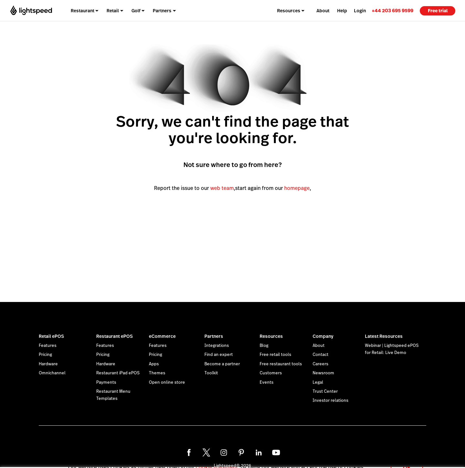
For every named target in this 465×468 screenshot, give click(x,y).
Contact (320, 355)
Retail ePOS (51, 336)
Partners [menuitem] (162, 10)
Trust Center (325, 391)
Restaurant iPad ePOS (118, 373)
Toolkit (211, 373)
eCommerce (162, 336)
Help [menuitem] (342, 10)
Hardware (48, 364)
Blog (264, 345)
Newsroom (323, 373)
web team (222, 188)
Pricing (45, 355)
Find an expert (218, 355)
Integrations (216, 345)
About (319, 345)
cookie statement (217, 459)
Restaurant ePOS (114, 336)
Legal (318, 382)
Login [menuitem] (360, 10)
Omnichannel (52, 373)
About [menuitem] (322, 10)
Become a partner (222, 364)
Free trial (438, 10)
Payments (106, 382)
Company (323, 336)
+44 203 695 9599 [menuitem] (392, 10)
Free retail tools (275, 355)
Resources (271, 336)
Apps (154, 364)
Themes (157, 373)
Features (48, 345)
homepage (297, 188)
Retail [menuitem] (113, 10)
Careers (320, 364)
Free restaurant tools (281, 364)
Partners (213, 336)
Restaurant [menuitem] (82, 10)
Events (267, 382)
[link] (392, 10)
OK (407, 459)
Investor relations (330, 400)
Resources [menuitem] (288, 10)
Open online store (167, 382)
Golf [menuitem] (135, 10)
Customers (271, 373)
